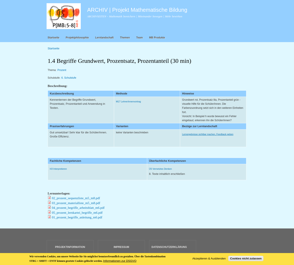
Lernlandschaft (104, 37)
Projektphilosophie (77, 37)
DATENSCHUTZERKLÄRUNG (169, 247)
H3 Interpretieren (58, 169)
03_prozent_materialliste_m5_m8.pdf (76, 203)
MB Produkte (157, 37)
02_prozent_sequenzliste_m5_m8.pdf (76, 198)
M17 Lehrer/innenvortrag (128, 101)
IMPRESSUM (121, 247)
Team (139, 37)
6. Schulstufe (68, 77)
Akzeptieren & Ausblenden (209, 259)
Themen (125, 37)
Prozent (61, 70)
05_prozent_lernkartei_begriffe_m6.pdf (77, 212)
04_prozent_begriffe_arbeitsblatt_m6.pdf (78, 207)
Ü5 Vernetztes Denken (160, 169)
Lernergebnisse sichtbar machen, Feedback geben (207, 134)
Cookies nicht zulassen (246, 259)
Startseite (53, 37)
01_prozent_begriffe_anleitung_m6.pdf (77, 217)
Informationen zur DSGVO (120, 261)
